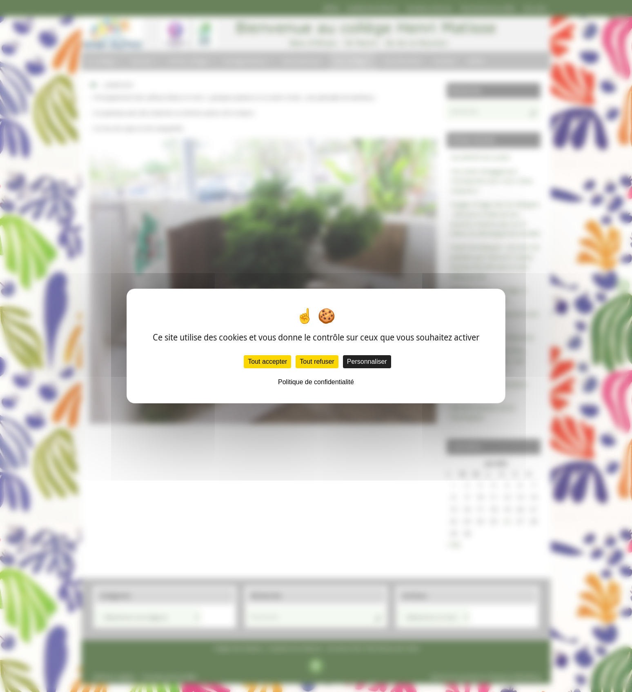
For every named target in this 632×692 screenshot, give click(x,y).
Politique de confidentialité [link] (316, 381)
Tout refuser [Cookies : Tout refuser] (317, 361)
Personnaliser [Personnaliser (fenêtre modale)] (367, 361)
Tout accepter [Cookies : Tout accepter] (267, 361)
